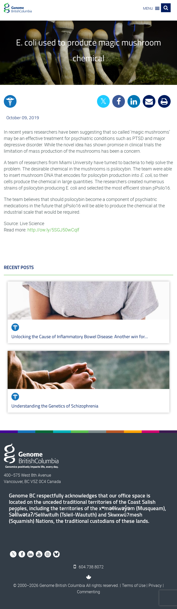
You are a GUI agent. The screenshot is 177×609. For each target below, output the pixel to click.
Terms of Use (134, 585)
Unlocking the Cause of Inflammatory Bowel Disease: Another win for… (79, 336)
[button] (148, 8)
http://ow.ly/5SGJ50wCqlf (53, 230)
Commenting (88, 592)
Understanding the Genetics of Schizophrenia (55, 405)
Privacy (155, 585)
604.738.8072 (89, 567)
